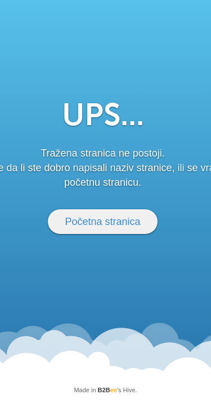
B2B (107, 390)
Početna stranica (102, 221)
